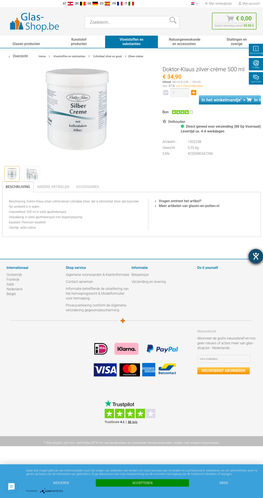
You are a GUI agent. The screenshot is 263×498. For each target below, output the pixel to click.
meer (223, 483)
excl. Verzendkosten (189, 86)
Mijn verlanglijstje (218, 3)
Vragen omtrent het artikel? (178, 201)
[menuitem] (4, 3)
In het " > (231, 100)
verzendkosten (115, 443)
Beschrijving (18, 187)
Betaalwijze (140, 275)
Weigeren (61, 483)
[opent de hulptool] (256, 256)
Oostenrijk (14, 275)
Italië (10, 284)
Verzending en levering (149, 282)
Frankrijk (13, 279)
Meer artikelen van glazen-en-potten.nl (187, 206)
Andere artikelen (53, 187)
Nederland (14, 289)
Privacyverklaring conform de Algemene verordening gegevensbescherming (96, 307)
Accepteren (142, 483)
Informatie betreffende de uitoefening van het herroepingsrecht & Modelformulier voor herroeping (97, 293)
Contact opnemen (79, 282)
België (11, 294)
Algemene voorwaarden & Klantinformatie (97, 275)
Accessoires (87, 187)
